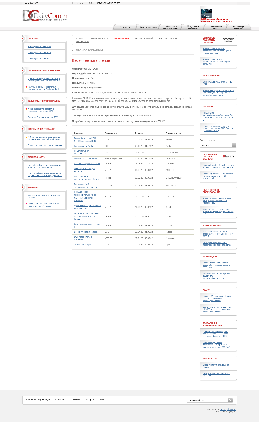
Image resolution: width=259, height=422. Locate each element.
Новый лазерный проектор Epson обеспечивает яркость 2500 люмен (216, 265)
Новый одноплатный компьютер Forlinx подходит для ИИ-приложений (218, 176)
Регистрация (125, 27)
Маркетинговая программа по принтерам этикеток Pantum (86, 216)
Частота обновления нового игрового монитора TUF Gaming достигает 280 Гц (218, 128)
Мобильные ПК (211, 76)
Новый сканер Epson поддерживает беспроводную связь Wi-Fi (217, 61)
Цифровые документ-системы (209, 40)
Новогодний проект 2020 (39, 59)
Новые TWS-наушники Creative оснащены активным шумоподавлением (217, 298)
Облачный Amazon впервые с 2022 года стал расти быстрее (44, 205)
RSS (102, 400)
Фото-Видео (210, 256)
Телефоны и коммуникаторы (212, 324)
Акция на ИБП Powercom (86, 159)
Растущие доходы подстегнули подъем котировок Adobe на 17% (43, 88)
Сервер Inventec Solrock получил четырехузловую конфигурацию (218, 166)
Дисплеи (208, 107)
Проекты (33, 38)
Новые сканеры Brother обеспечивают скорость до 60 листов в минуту (217, 50)
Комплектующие (212, 225)
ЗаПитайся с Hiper (82, 244)
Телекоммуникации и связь (44, 101)
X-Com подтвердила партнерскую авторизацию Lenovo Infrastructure (44, 138)
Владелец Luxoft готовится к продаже (45, 145)
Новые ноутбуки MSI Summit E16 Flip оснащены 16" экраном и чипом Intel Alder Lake (218, 92)
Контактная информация (38, 400)
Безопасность (36, 157)
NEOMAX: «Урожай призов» (87, 163)
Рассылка (75, 400)
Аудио (206, 290)
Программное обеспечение (44, 70)
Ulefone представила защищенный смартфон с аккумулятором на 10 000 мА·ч (217, 344)
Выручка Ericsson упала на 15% (43, 117)
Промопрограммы (89, 50)
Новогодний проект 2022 (39, 46)
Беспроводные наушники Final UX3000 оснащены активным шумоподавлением (217, 309)
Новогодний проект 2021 (39, 52)
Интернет (33, 187)
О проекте (60, 400)
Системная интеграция (41, 129)
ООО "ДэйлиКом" (228, 409)
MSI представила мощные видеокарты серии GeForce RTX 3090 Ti (218, 234)
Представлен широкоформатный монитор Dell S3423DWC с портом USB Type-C (218, 116)
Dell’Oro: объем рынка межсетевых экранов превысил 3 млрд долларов (45, 174)
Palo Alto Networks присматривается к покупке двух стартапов (45, 166)
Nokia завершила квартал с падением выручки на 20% (41, 110)
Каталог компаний (148, 27)
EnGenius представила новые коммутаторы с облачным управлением (217, 200)
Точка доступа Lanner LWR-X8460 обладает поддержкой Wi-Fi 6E (218, 211)
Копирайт (90, 400)
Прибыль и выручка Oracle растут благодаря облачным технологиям (44, 79)
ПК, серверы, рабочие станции (210, 156)
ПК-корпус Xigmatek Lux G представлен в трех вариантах (217, 243)
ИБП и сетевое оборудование (211, 191)
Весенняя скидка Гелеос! (86, 232)
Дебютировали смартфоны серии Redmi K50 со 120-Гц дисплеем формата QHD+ (216, 333)
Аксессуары (210, 359)
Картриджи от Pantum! (84, 146)
